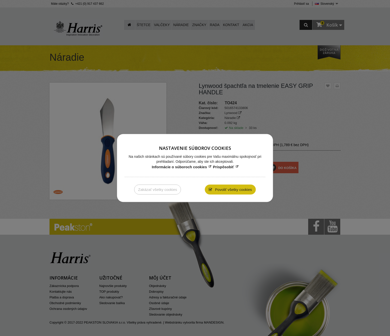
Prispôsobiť (223, 167)
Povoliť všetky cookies (233, 189)
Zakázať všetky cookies (157, 189)
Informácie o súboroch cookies (179, 167)
